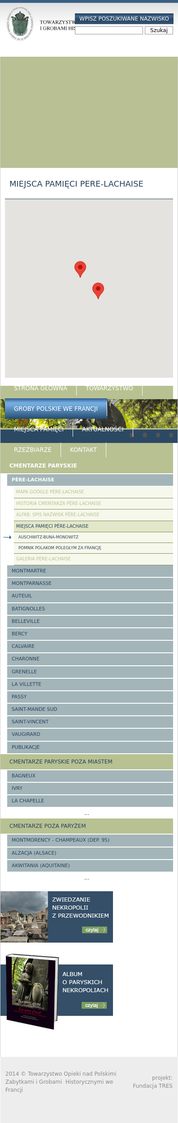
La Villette (26, 684)
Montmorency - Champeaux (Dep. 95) (60, 840)
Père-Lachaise (33, 480)
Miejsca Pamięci (39, 429)
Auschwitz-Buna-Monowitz (48, 537)
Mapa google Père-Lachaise (50, 491)
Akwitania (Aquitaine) (41, 865)
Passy (19, 697)
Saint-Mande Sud (34, 709)
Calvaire (23, 646)
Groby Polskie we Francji (56, 408)
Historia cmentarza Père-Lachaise (58, 503)
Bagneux (23, 776)
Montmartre (29, 571)
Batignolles (28, 609)
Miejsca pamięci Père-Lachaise (52, 526)
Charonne (25, 659)
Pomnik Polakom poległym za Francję (59, 548)
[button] (80, 269)
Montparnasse (32, 583)
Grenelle (24, 672)
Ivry (17, 788)
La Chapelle (28, 801)
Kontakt (83, 450)
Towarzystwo (109, 388)
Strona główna (40, 388)
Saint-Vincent (30, 722)
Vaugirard (26, 734)
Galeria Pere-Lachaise (43, 558)
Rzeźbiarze (33, 450)
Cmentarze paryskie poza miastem (61, 762)
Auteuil (22, 596)
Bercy (19, 634)
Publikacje (26, 747)
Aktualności (102, 429)
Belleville (26, 621)
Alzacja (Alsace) (34, 853)
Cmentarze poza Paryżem (47, 826)
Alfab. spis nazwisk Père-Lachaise (58, 514)
